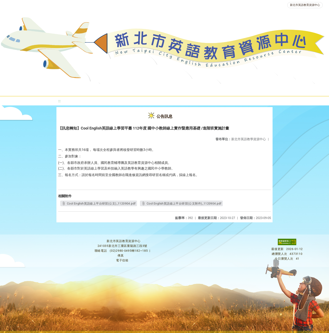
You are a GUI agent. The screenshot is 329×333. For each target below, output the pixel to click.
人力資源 (220, 89)
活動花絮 (305, 89)
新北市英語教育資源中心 (305, 4)
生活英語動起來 (250, 89)
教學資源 (89, 89)
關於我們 (19, 89)
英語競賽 (195, 89)
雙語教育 (280, 89)
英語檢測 (170, 89)
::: (59, 101)
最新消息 (44, 89)
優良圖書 (145, 89)
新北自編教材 (117, 89)
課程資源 (64, 89)
